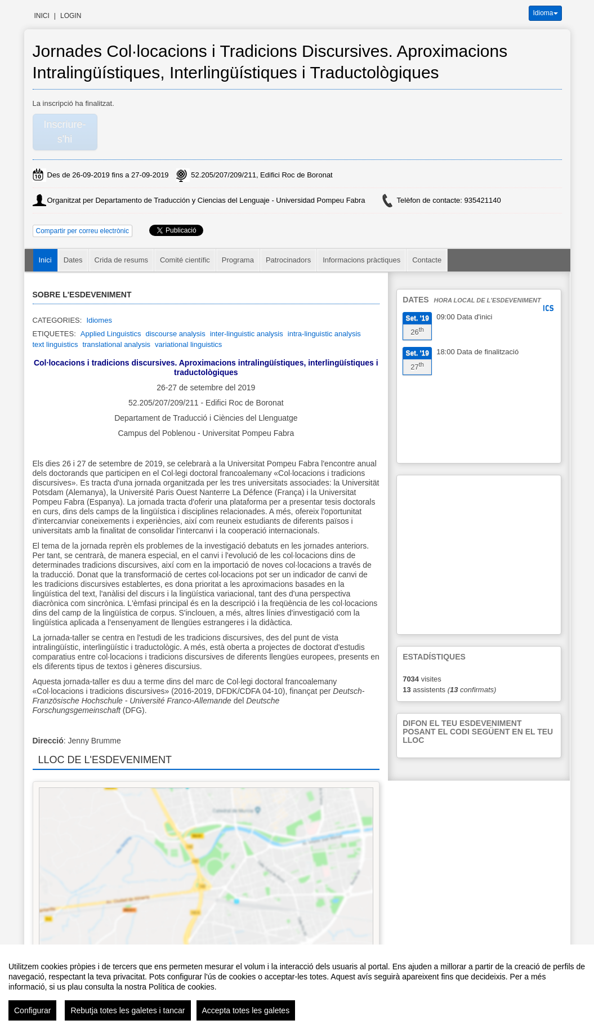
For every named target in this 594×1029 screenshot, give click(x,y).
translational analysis (116, 344)
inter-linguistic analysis (246, 333)
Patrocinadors (288, 260)
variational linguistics (188, 344)
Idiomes (99, 320)
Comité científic (185, 260)
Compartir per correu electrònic (82, 231)
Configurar (32, 1010)
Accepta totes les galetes (246, 1010)
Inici (42, 16)
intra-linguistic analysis (324, 333)
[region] (297, 987)
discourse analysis (175, 333)
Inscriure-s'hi (64, 132)
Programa (238, 260)
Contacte (426, 260)
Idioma (545, 13)
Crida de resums (121, 260)
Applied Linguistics (111, 333)
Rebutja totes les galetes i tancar (127, 1010)
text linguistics (55, 344)
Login (70, 16)
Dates (73, 260)
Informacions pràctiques (361, 260)
